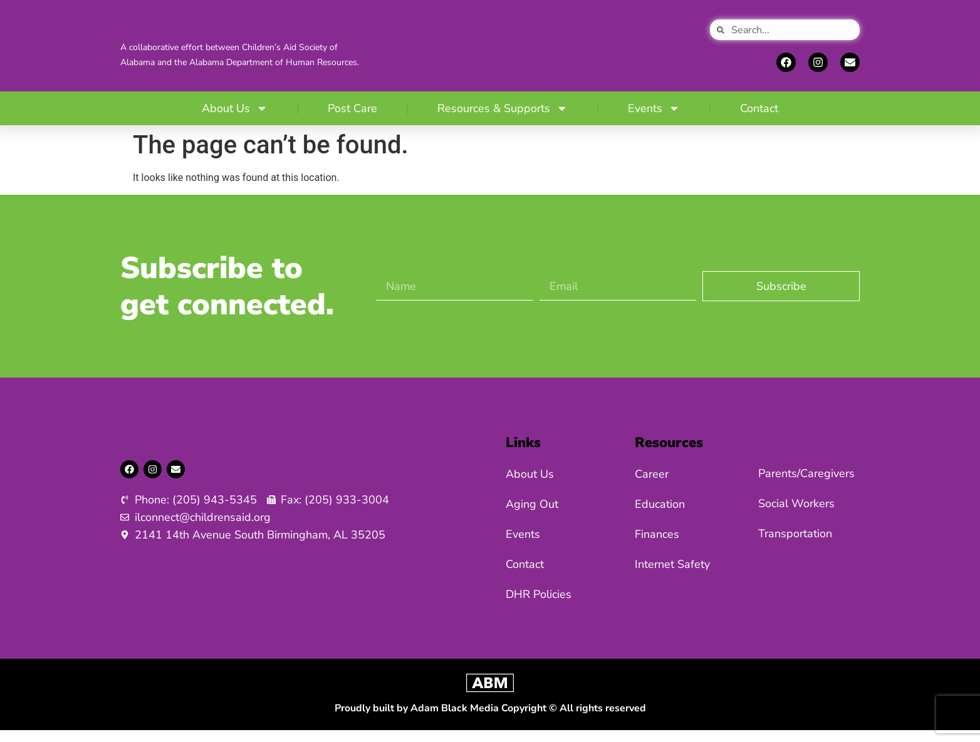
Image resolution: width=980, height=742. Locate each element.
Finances (657, 546)
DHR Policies (538, 606)
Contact (759, 120)
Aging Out (532, 515)
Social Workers (796, 515)
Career (652, 485)
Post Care (352, 120)
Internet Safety (672, 576)
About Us (235, 120)
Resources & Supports (502, 120)
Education (660, 515)
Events (654, 120)
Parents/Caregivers (806, 485)
